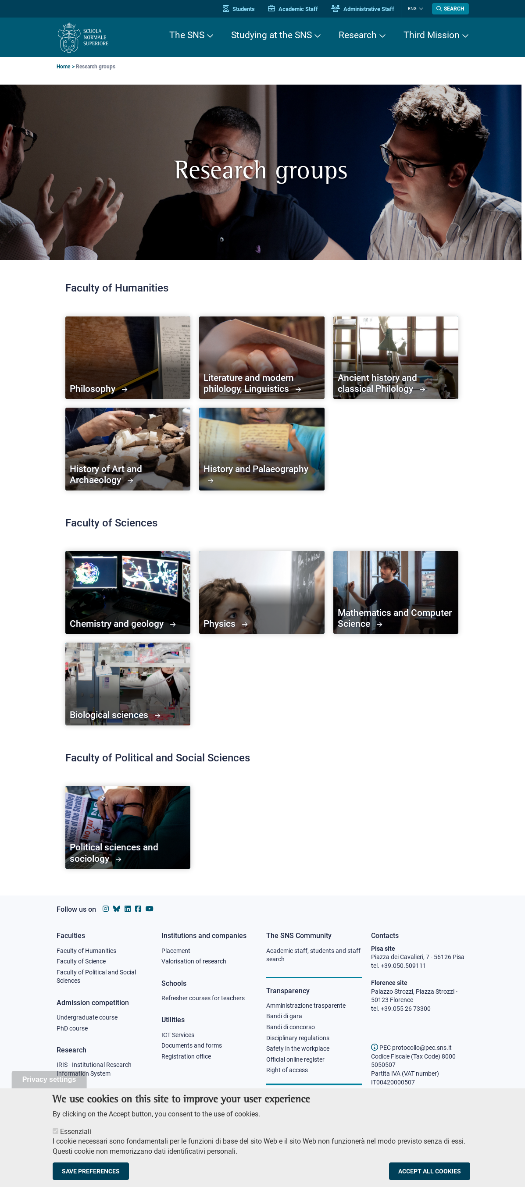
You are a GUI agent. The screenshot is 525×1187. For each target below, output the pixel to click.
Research (358, 35)
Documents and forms (191, 1045)
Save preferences (91, 1171)
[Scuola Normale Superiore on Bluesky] (116, 909)
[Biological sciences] (128, 684)
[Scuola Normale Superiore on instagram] (106, 909)
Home (63, 67)
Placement (175, 950)
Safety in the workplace (297, 1048)
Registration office (186, 1056)
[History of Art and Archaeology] (128, 449)
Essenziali (75, 1131)
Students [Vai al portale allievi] (239, 9)
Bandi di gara (284, 1016)
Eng (412, 8)
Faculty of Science (81, 961)
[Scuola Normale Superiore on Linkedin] (128, 909)
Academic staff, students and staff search (313, 955)
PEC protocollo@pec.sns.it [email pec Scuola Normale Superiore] (411, 1047)
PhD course (72, 1028)
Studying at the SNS (271, 35)
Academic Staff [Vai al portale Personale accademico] (293, 9)
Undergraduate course (87, 1017)
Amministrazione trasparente (306, 1005)
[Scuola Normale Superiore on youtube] (150, 909)
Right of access (287, 1069)
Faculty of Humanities (86, 950)
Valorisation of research (193, 961)
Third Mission (432, 35)
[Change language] (420, 9)
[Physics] (262, 592)
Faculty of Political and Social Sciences (96, 976)
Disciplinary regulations (297, 1037)
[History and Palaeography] (262, 449)
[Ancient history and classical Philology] (396, 357)
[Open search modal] (450, 8)
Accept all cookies (429, 1171)
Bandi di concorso (290, 1027)
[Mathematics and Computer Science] (396, 592)
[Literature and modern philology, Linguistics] (262, 357)
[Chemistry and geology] (128, 592)
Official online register (295, 1059)
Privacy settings (49, 1079)
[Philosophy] (128, 357)
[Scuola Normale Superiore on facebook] (138, 909)
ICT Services (177, 1034)
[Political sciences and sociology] (128, 827)
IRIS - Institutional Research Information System (94, 1069)
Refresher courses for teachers (203, 998)
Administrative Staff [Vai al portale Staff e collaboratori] (362, 9)
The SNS (186, 35)
